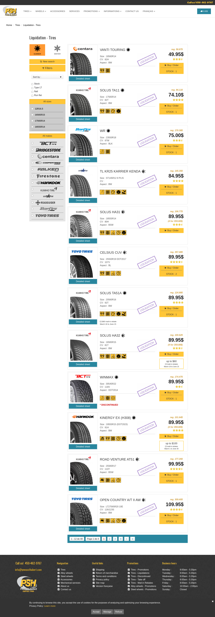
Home (9, 25)
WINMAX (106, 377)
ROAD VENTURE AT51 (117, 459)
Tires (17, 25)
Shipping (98, 570)
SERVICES (74, 11)
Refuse (118, 612)
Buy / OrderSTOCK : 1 (171, 68)
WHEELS (41, 11)
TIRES (27, 11)
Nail (35, 91)
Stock (36, 84)
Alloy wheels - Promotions (142, 586)
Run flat (37, 95)
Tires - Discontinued (139, 576)
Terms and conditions (105, 576)
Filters (47, 68)
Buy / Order (171, 230)
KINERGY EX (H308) (115, 418)
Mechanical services (69, 583)
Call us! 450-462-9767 (200, 2)
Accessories (65, 579)
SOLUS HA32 (110, 335)
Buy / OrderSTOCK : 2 (171, 271)
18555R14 (40, 127)
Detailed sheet (83, 78)
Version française (103, 586)
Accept (96, 612)
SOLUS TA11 (109, 90)
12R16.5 (39, 109)
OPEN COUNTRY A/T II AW (120, 500)
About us (63, 586)
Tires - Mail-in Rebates (140, 583)
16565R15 (40, 115)
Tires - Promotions (138, 570)
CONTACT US (132, 11)
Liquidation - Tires (31, 25)
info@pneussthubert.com (28, 569)
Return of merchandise (105, 573)
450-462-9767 (33, 563)
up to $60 (171, 361)
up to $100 (171, 443)
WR (102, 131)
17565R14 (40, 121)
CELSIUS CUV (111, 252)
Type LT (37, 87)
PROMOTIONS (92, 11)
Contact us (64, 589)
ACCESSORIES (57, 11)
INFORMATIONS (112, 11)
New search (47, 61)
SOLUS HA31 (110, 212)
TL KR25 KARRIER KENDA (120, 171)
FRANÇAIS (149, 11)
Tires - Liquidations (138, 573)
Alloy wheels (65, 573)
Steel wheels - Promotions (142, 589)
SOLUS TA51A (111, 293)
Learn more (49, 606)
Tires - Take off (136, 579)
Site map (98, 583)
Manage (107, 612)
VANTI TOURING (112, 50)
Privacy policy (101, 579)
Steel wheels (65, 576)
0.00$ (204, 11)
